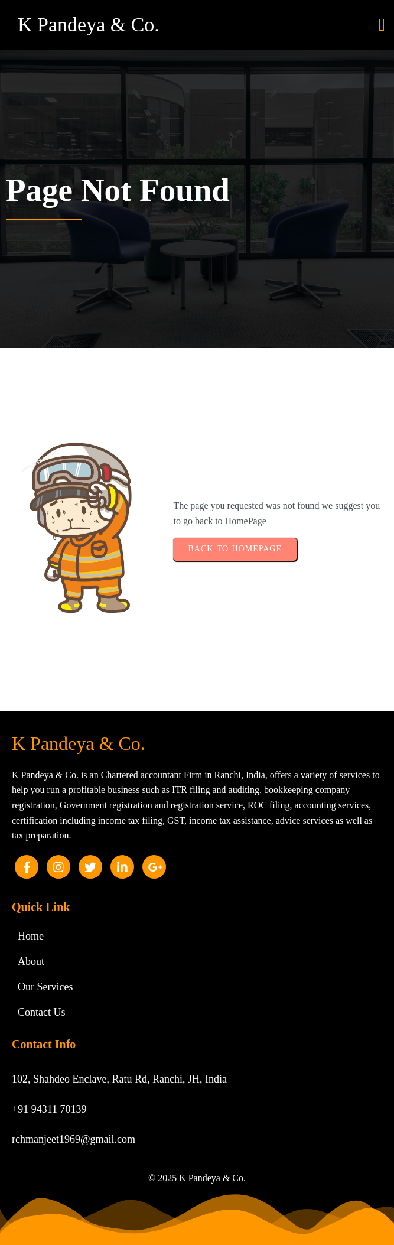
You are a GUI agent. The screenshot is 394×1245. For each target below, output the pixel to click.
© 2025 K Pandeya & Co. (197, 1178)
